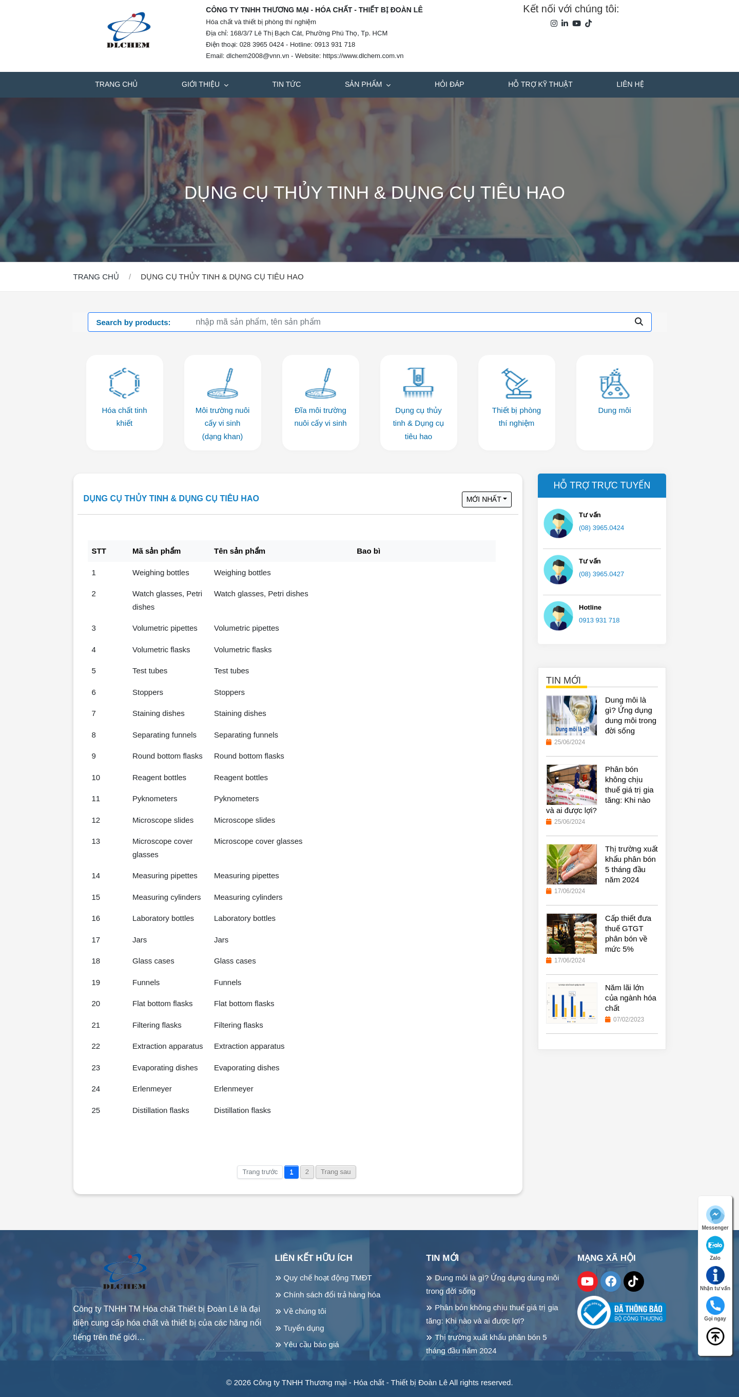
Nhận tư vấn (715, 1278)
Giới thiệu (202, 84)
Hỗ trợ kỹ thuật (540, 84)
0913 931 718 (599, 620)
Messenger (715, 1218)
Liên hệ (630, 84)
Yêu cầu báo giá (311, 1344)
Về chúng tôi (305, 1311)
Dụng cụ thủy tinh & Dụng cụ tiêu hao (171, 498)
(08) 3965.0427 (601, 574)
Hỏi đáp (449, 84)
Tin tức (287, 84)
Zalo (715, 1248)
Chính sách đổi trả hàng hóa (332, 1294)
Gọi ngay (715, 1309)
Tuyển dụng (304, 1328)
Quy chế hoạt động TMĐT (328, 1277)
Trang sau (336, 1172)
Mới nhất (483, 499)
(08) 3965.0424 (601, 528)
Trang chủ (116, 84)
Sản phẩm (364, 84)
